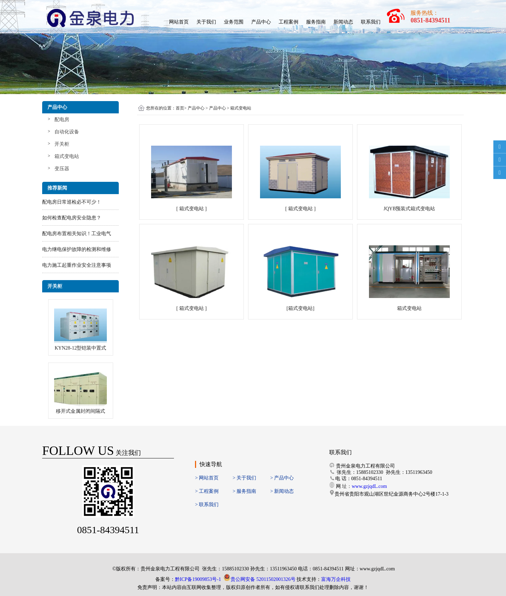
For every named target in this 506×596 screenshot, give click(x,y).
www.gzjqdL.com (369, 486)
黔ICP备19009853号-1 (198, 579)
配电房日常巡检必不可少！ (71, 202)
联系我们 (371, 22)
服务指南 (316, 22)
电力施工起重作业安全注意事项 (76, 265)
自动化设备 (66, 131)
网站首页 (179, 22)
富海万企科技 (336, 579)
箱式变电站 (66, 156)
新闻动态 (343, 22)
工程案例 (288, 22)
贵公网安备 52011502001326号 (263, 579)
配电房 (61, 119)
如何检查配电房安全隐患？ (71, 217)
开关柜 (61, 144)
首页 (180, 108)
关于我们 (206, 22)
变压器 (61, 168)
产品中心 (261, 22)
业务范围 (234, 22)
